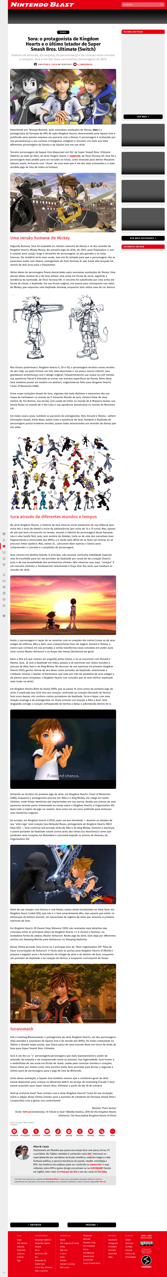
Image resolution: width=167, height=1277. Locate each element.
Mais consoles (41, 1271)
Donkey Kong (89, 1242)
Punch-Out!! (88, 1256)
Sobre (128, 1240)
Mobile (38, 1247)
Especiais (21, 1250)
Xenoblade (88, 1260)
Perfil (63, 32)
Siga (19, 1260)
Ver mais (143, 117)
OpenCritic (96, 1164)
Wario (85, 1249)
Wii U (37, 1250)
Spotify (69, 1132)
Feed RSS (112, 1253)
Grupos (102, 1132)
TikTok (58, 1132)
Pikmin (63, 1260)
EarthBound (88, 1253)
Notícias (20, 1247)
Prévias (20, 1257)
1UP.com (27, 1111)
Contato (128, 1247)
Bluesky (90, 1132)
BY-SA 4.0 (101, 1182)
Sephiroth (74, 155)
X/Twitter (36, 1132)
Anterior (35, 1225)
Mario (62, 1240)
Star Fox (63, 1250)
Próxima (91, 1225)
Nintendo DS (40, 1260)
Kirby (62, 1247)
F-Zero (63, 1253)
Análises (21, 1253)
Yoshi (62, 1257)
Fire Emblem (89, 1246)
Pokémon (87, 1235)
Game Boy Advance (43, 1267)
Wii (36, 1257)
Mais (112, 1132)
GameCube (40, 1264)
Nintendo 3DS (41, 1253)
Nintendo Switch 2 (43, 1240)
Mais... (111, 1257)
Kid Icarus (64, 1267)
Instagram (25, 1132)
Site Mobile (22, 1243)
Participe (129, 1243)
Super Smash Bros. (92, 1263)
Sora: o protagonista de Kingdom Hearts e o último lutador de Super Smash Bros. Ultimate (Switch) (63, 44)
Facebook (14, 1132)
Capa (19, 1240)
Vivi (89, 1153)
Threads (79, 1132)
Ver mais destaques (142, 238)
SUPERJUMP (96, 1168)
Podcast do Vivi (68, 1171)
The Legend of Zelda (69, 1243)
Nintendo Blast (52, 1179)
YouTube (47, 1132)
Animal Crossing (67, 1264)
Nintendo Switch (42, 1243)
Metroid (86, 1239)
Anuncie (128, 1250)
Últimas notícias (133, 32)
